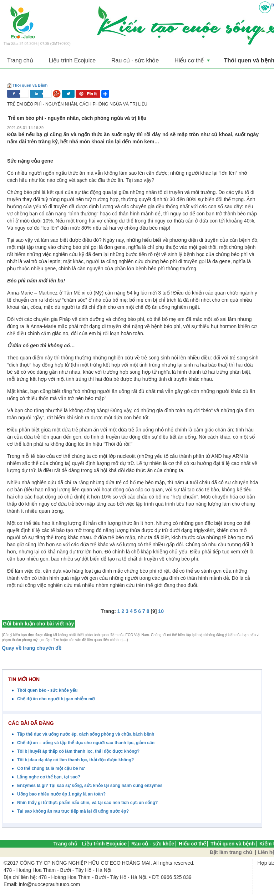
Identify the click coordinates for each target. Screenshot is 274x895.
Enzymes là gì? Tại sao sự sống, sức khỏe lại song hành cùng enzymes (89, 785)
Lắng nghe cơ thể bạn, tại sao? (48, 776)
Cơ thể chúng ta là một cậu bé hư (51, 768)
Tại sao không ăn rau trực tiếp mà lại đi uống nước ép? (73, 811)
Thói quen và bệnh (232, 844)
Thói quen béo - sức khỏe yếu (47, 690)
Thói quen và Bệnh (29, 85)
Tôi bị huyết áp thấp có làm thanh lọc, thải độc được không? (78, 751)
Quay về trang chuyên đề (31, 648)
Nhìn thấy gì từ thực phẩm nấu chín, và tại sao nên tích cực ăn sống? (87, 802)
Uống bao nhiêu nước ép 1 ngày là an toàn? (61, 794)
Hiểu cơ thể (189, 62)
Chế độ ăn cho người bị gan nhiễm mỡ (56, 698)
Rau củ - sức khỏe (132, 60)
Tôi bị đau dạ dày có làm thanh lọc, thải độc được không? (75, 759)
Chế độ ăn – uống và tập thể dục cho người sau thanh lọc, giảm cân (85, 742)
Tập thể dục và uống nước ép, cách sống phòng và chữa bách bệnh (85, 734)
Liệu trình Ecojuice (71, 60)
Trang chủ (20, 60)
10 (161, 611)
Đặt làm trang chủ (231, 852)
